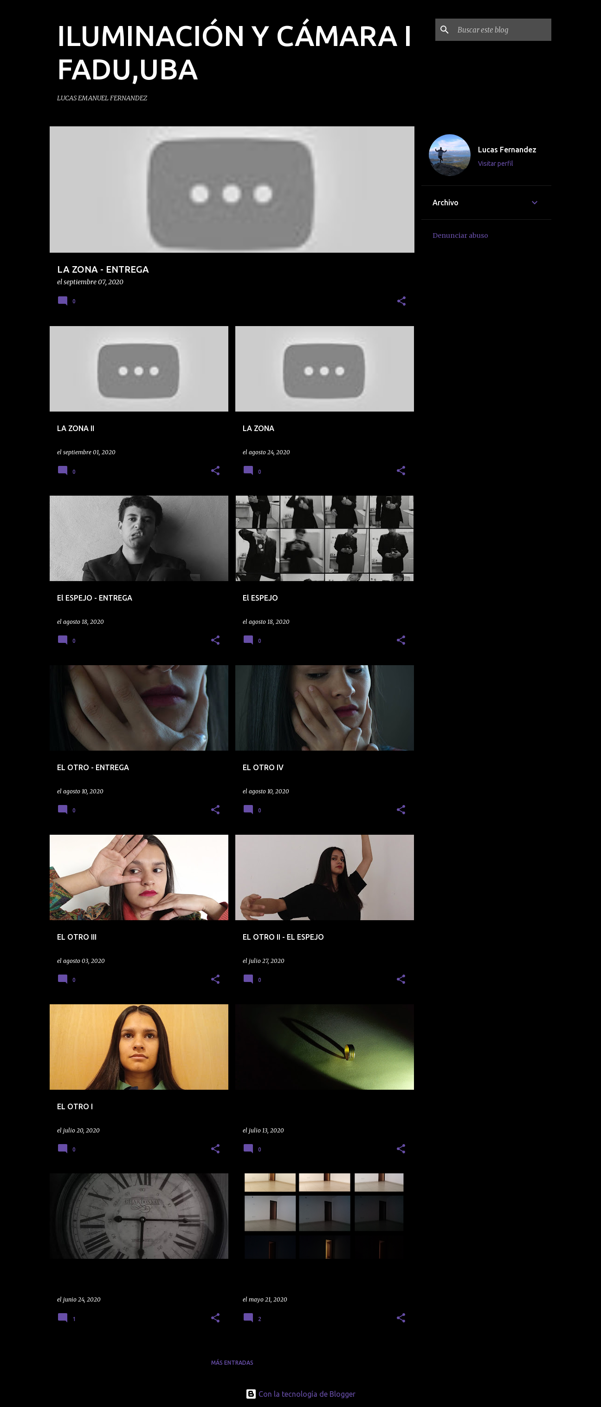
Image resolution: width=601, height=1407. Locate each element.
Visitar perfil (495, 163)
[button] (401, 301)
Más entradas (232, 1363)
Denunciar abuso (460, 235)
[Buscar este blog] (502, 30)
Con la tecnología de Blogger (300, 1394)
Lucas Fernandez (507, 149)
